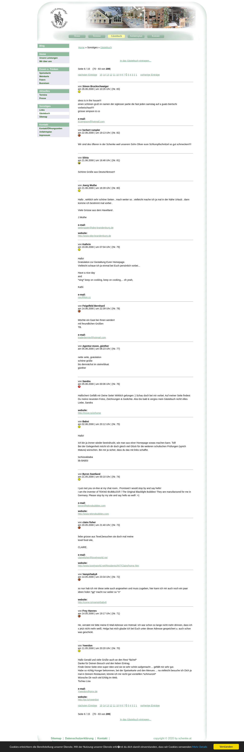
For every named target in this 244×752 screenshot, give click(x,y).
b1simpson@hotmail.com (91, 121)
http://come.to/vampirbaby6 (92, 602)
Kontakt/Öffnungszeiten (50, 128)
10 (117, 74)
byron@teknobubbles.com (92, 505)
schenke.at (184, 738)
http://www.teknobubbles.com (93, 513)
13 (107, 74)
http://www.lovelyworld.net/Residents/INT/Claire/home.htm (108, 565)
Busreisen (44, 83)
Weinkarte (44, 76)
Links (42, 110)
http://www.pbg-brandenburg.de (94, 235)
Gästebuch (116, 36)
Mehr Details (199, 747)
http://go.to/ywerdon (88, 699)
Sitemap (43, 117)
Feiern (42, 80)
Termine (97, 36)
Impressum (44, 135)
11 (114, 74)
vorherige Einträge (150, 74)
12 (111, 74)
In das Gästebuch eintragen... (135, 60)
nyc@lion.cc (84, 297)
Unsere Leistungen (48, 58)
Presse (42, 98)
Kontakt (155, 36)
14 (104, 74)
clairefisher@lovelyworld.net (93, 557)
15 (101, 74)
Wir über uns (45, 61)
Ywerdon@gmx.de (87, 691)
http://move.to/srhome (89, 413)
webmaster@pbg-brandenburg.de (96, 227)
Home (77, 36)
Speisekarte (45, 73)
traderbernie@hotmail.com (92, 337)
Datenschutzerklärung (79, 738)
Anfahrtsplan (136, 36)
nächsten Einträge (87, 74)
